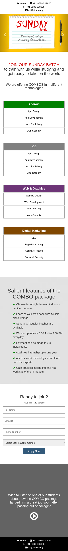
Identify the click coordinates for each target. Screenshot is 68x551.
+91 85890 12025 (40, 3)
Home (21, 3)
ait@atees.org (34, 10)
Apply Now (34, 451)
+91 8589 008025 (33, 6)
